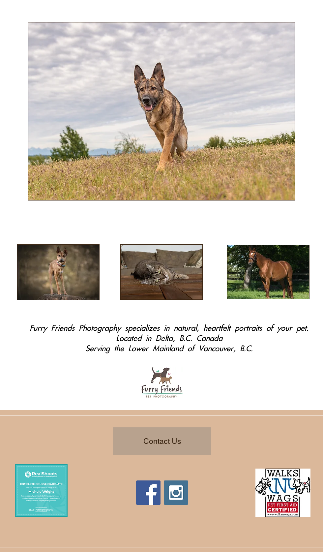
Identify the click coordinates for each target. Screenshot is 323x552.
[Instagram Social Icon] (176, 492)
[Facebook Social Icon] (148, 492)
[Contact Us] (162, 441)
